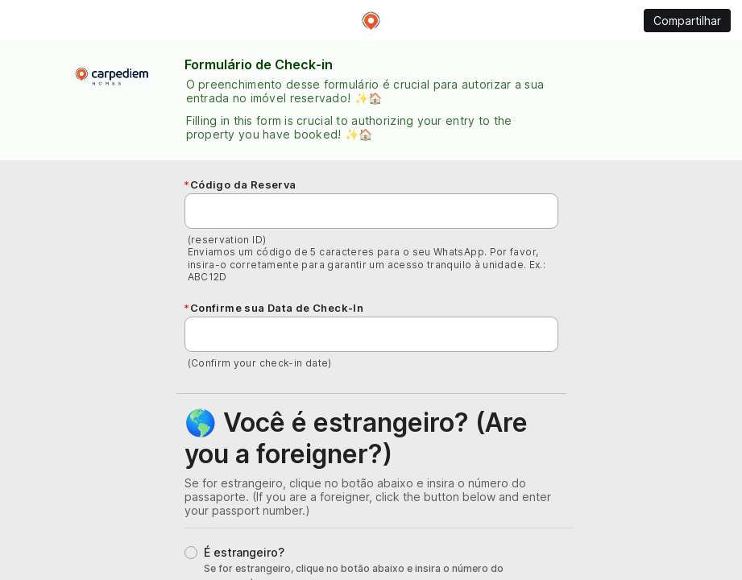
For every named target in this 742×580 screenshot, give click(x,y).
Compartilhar (687, 20)
